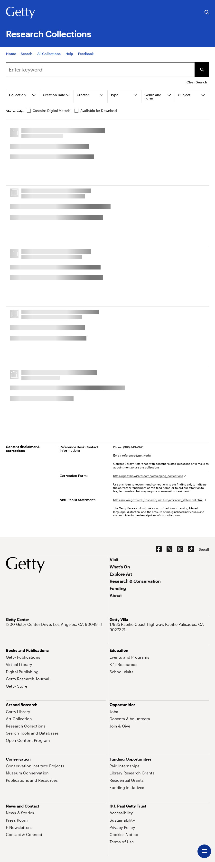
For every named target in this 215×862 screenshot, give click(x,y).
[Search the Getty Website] (207, 12)
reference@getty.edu (136, 455)
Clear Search (197, 82)
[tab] (23, 96)
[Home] (11, 59)
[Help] (69, 59)
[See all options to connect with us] (204, 549)
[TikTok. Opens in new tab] (191, 549)
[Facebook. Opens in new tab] (159, 549)
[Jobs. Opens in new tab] (114, 711)
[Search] (26, 59)
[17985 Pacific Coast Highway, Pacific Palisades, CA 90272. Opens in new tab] (159, 627)
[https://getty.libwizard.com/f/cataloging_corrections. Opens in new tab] (149, 475)
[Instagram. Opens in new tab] (180, 549)
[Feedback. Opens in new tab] (86, 59)
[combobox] (100, 69)
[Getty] (20, 13)
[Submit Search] (202, 69)
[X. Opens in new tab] (169, 549)
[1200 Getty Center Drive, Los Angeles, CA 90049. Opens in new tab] (54, 624)
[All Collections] (49, 59)
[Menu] (204, 851)
